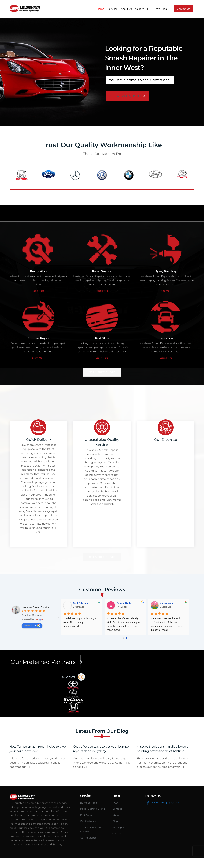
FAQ (150, 8)
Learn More (38, 357)
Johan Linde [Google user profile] (123, 603)
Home (100, 8)
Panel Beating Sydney (93, 808)
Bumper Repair (89, 802)
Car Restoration (89, 821)
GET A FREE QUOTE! (128, 96)
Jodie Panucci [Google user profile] (167, 603)
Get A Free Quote (102, 372)
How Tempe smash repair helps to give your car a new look (38, 749)
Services (112, 8)
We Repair (162, 8)
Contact (117, 808)
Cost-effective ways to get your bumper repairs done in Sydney (101, 749)
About (116, 815)
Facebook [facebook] (154, 802)
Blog (115, 821)
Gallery (139, 8)
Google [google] (172, 802)
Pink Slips (86, 815)
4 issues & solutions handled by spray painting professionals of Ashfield (163, 749)
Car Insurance (88, 837)
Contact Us (183, 8)
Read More (38, 290)
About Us (126, 8)
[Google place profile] (35, 607)
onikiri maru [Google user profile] (79, 603)
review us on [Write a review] (32, 625)
